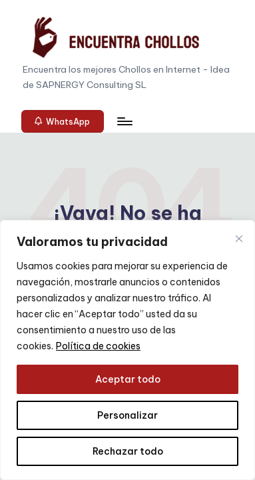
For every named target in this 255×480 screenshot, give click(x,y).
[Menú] (123, 121)
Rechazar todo (128, 451)
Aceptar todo (127, 379)
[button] (62, 121)
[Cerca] (239, 238)
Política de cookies (98, 346)
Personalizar (127, 415)
